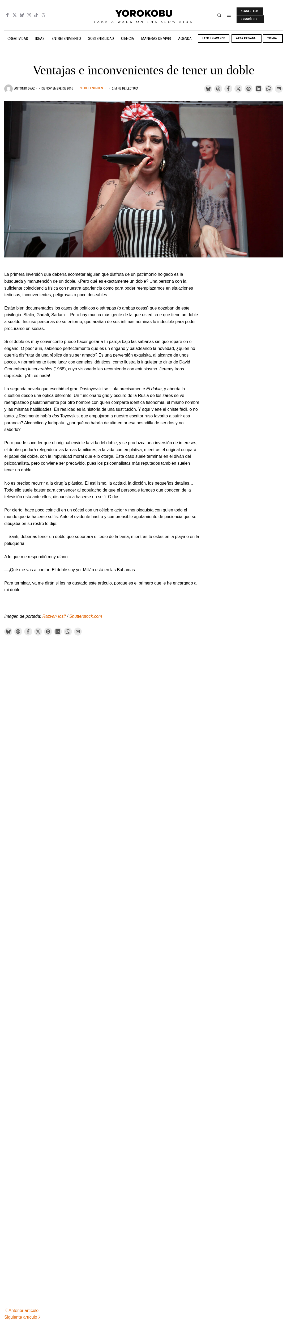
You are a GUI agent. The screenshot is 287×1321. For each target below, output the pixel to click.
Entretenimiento (93, 88)
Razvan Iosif (54, 616)
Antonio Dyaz (24, 88)
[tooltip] (7, 15)
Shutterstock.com (85, 616)
